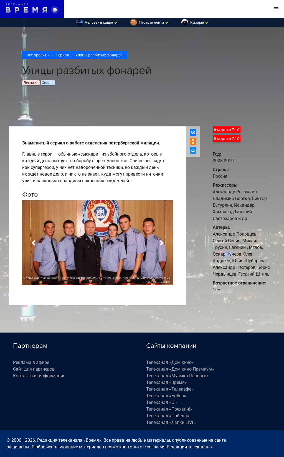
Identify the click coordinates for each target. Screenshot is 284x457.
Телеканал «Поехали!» (169, 409)
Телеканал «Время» (166, 382)
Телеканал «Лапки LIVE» (171, 422)
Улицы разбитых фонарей (99, 55)
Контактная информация (39, 375)
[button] (33, 242)
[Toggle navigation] (276, 9)
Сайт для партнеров (34, 369)
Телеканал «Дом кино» (170, 362)
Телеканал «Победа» (167, 415)
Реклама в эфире (31, 362)
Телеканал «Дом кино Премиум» (180, 369)
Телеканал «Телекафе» (170, 389)
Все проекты (38, 55)
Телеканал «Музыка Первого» (177, 375)
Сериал (62, 55)
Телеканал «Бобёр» (166, 395)
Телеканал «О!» (162, 402)
